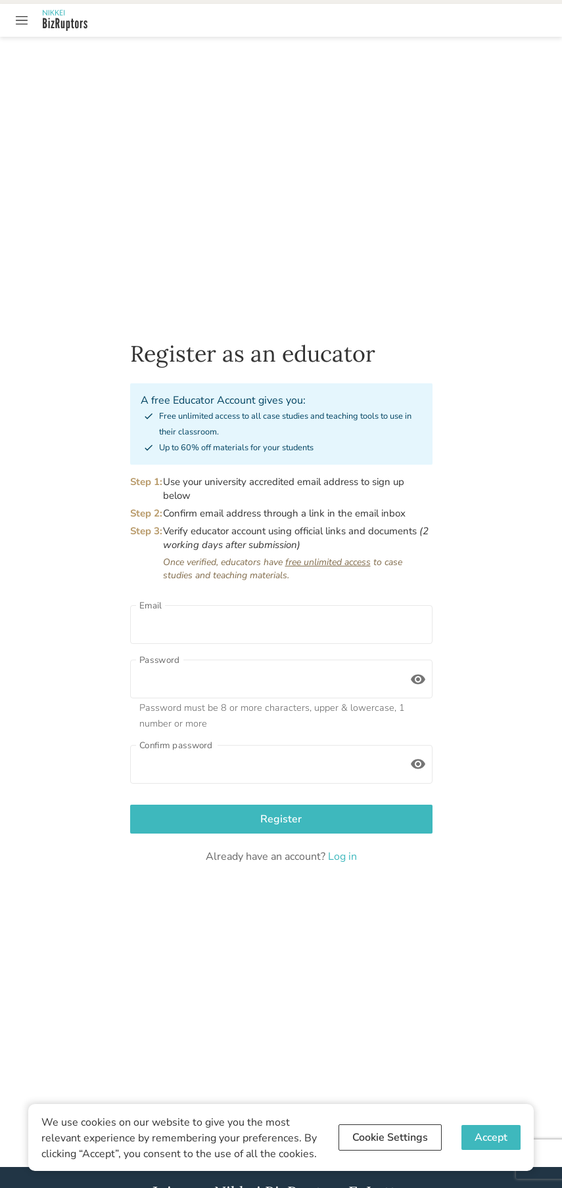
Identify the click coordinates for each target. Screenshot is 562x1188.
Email (150, 605)
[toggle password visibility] (418, 679)
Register (281, 819)
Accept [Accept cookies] (491, 1137)
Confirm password (175, 745)
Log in (341, 856)
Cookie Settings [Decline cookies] (390, 1137)
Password (159, 660)
